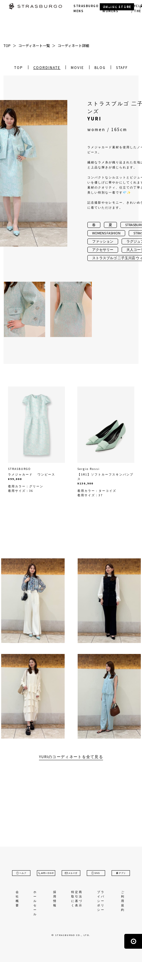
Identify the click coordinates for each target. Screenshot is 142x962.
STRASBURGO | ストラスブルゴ (35, 7)
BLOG (100, 68)
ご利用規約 (123, 901)
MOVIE (77, 68)
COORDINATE (47, 68)
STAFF (122, 68)
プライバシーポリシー (101, 901)
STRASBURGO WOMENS (115, 8)
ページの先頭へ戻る (133, 941)
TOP (18, 68)
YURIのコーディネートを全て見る (71, 756)
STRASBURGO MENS (86, 8)
